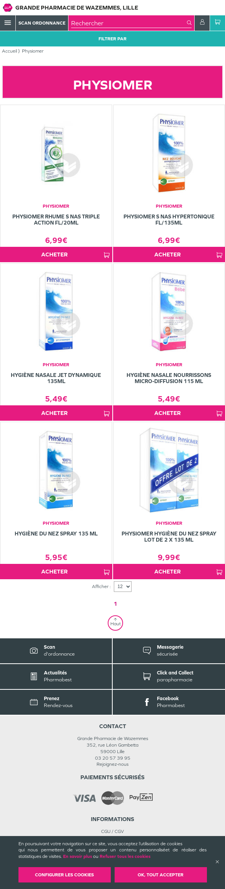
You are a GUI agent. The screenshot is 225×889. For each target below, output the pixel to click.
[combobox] (129, 23)
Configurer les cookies (64, 874)
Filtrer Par (112, 38)
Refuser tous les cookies (125, 856)
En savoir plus (77, 856)
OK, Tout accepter (160, 874)
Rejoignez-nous (112, 764)
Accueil (9, 51)
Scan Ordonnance (41, 23)
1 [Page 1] (115, 603)
